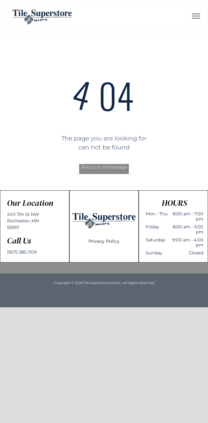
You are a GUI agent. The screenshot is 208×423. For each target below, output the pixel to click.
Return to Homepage (104, 167)
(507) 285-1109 (22, 252)
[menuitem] (104, 241)
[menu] (196, 16)
